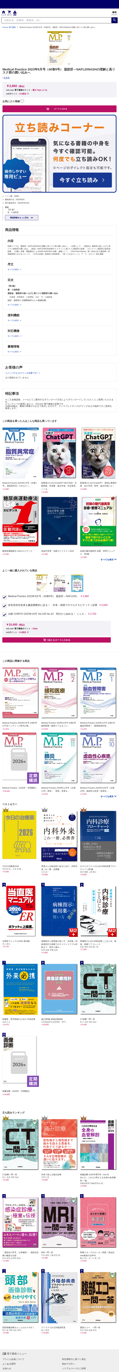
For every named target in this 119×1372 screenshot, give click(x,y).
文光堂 (7, 78)
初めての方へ (68, 1364)
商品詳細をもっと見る (19, 218)
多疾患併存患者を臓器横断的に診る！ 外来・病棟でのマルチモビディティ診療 (52, 605)
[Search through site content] (56, 20)
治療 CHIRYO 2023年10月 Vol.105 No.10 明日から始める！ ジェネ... (47, 614)
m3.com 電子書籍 (9, 27)
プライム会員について (13, 1359)
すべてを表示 (107, 559)
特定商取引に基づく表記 (74, 1359)
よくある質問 (8, 1364)
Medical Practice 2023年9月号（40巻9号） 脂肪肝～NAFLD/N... (43, 596)
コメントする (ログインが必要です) (21, 373)
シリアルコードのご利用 (74, 1368)
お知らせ (6, 1368)
